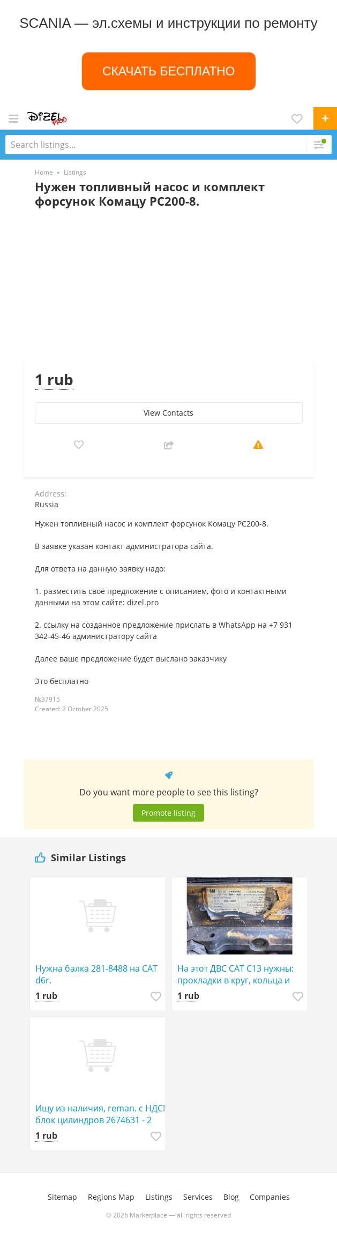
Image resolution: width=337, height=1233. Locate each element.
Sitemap (62, 1197)
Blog (231, 1197)
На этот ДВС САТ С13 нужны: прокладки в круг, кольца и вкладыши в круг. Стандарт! (235, 974)
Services (198, 1197)
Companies (270, 1197)
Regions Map (111, 1197)
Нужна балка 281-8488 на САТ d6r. (96, 974)
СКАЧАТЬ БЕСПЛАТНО (168, 71)
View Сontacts (168, 413)
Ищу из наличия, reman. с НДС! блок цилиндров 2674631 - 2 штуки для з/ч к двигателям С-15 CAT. (100, 1114)
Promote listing (168, 813)
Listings (159, 1197)
